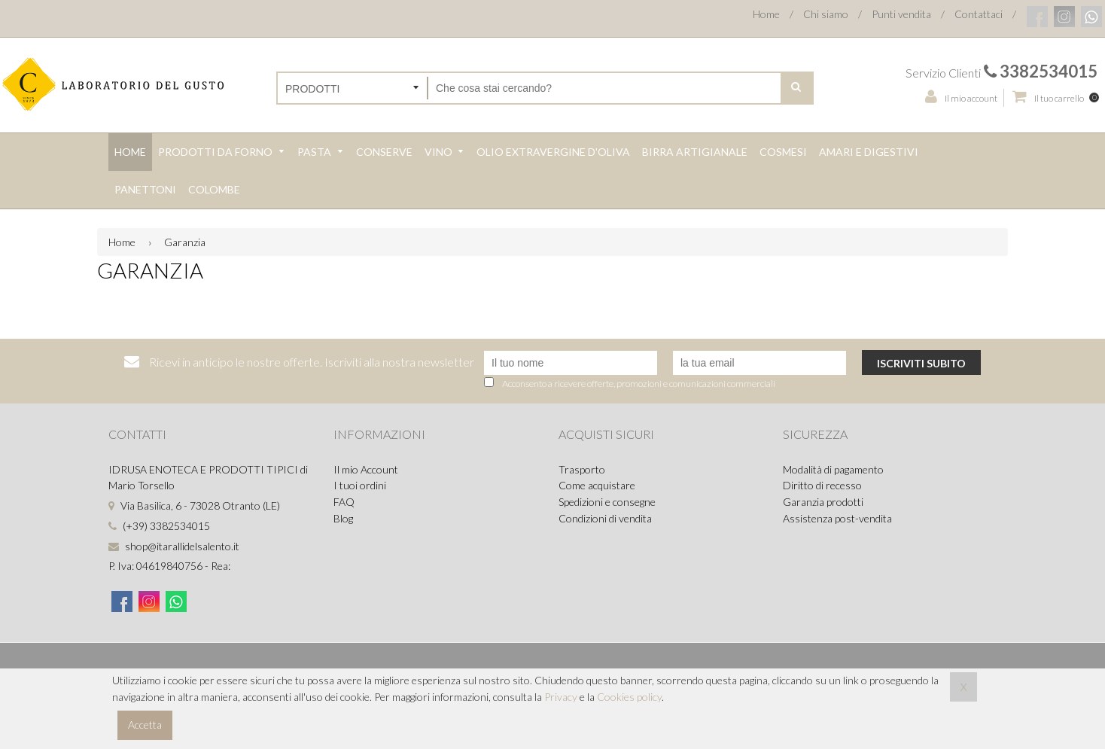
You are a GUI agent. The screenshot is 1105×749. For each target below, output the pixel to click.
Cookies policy (629, 696)
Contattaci (978, 14)
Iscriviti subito (921, 363)
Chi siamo (825, 14)
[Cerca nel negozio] (604, 88)
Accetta (145, 724)
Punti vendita (901, 14)
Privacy (560, 696)
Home (766, 14)
